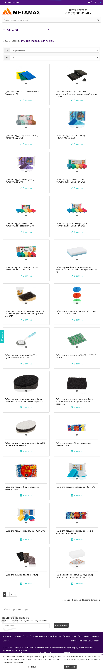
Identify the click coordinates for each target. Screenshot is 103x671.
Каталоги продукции (12, 636)
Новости (57, 636)
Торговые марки (37, 636)
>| (15, 594)
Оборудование (69, 636)
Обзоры (6, 640)
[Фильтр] (2, 336)
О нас (25, 636)
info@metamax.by (78, 9)
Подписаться (61, 625)
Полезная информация (88, 636)
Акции (49, 636)
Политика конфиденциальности (84, 640)
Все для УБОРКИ (12, 41)
